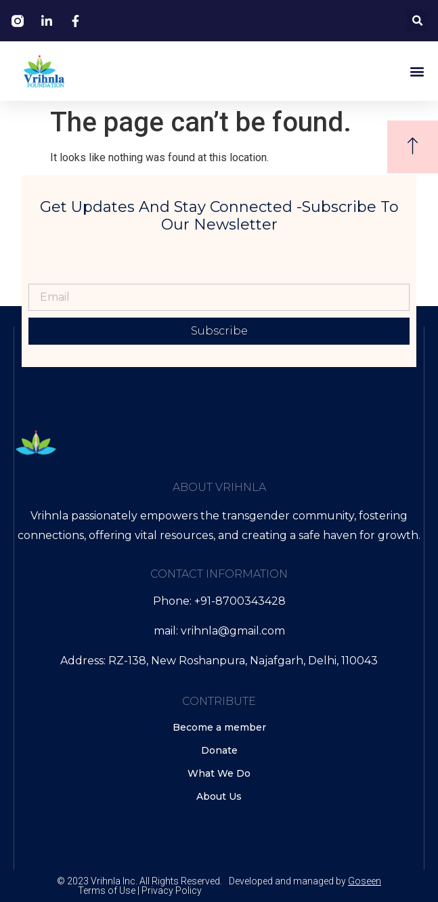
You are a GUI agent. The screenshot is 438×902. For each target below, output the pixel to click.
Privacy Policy (171, 890)
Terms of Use (106, 890)
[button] (417, 20)
